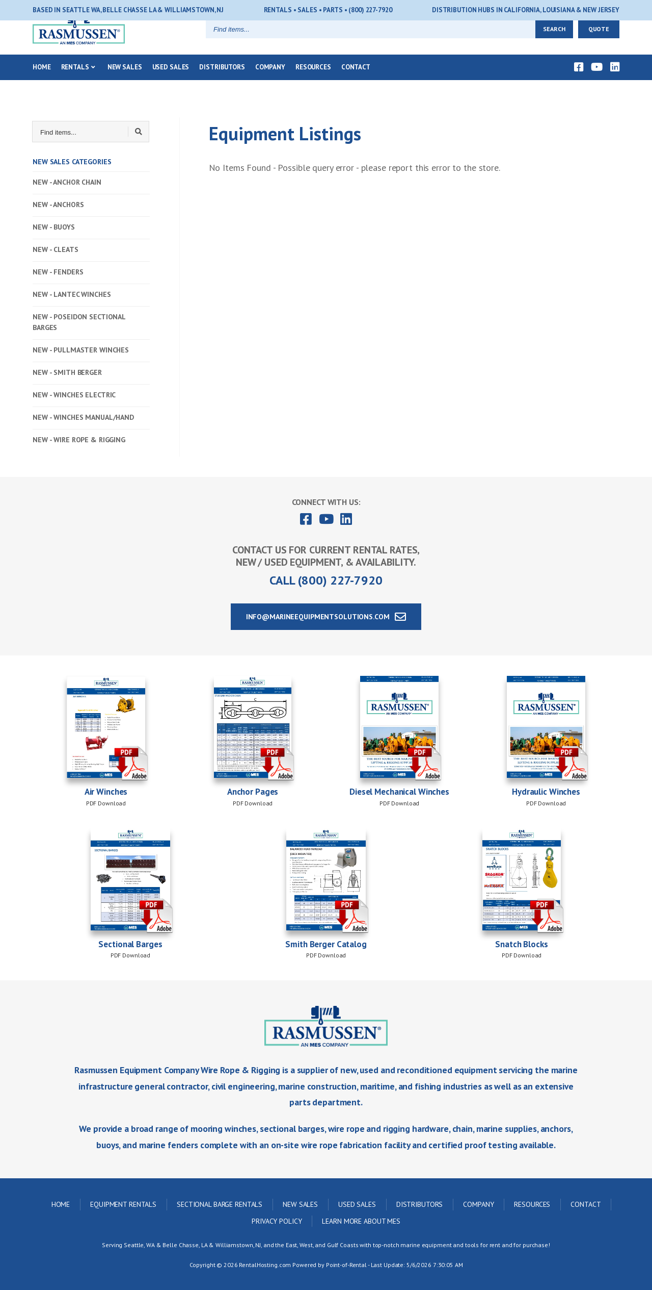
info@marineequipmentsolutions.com (326, 616)
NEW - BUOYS (54, 227)
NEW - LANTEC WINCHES (72, 294)
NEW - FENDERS (58, 271)
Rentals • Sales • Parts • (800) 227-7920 (328, 10)
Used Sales (170, 84)
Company (270, 84)
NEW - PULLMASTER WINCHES (81, 350)
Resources (313, 84)
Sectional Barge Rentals (219, 1204)
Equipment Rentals (123, 1204)
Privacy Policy (277, 1221)
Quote (598, 45)
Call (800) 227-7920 (326, 580)
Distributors (222, 84)
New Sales (124, 84)
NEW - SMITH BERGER (67, 372)
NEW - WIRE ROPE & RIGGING (79, 439)
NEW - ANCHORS (58, 204)
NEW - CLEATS (55, 249)
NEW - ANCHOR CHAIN (67, 182)
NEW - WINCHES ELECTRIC (74, 394)
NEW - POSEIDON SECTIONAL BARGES (79, 322)
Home (42, 84)
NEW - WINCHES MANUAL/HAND (83, 417)
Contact (355, 84)
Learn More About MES (361, 1221)
